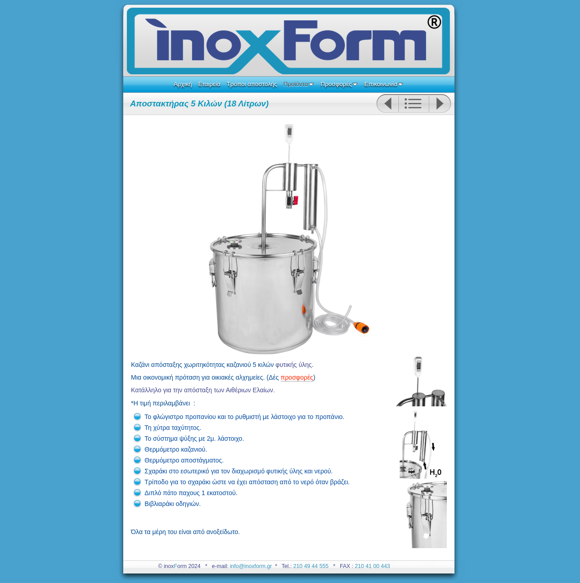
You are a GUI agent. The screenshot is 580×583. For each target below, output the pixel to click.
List (413, 103)
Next (440, 103)
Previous (387, 103)
